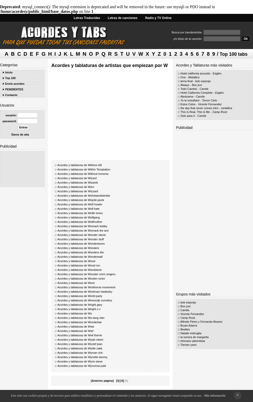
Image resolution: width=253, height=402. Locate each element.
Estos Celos (187, 104)
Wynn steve (95, 361)
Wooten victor (96, 278)
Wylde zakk (95, 348)
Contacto (11, 95)
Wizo (91, 186)
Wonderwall (95, 256)
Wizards (93, 182)
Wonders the (96, 252)
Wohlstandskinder (99, 195)
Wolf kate (94, 208)
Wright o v (94, 309)
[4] (122, 380)
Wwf (90, 330)
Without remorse (98, 173)
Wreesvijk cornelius (100, 300)
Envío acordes (14, 83)
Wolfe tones (95, 213)
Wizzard (93, 191)
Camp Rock (219, 111)
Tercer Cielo (209, 100)
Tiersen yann (188, 344)
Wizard (92, 178)
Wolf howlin (95, 204)
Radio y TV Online (158, 18)
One (183, 77)
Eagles (217, 73)
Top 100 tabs (234, 54)
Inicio (9, 72)
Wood (91, 261)
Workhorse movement (101, 287)
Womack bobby (97, 226)
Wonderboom (96, 243)
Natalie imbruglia (190, 333)
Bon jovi (197, 85)
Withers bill (95, 165)
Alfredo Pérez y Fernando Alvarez (201, 321)
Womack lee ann (98, 230)
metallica (226, 108)
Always (184, 85)
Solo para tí (187, 115)
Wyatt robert (95, 339)
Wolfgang (94, 217)
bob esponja (203, 81)
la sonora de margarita (194, 337)
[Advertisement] (22, 169)
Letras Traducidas (87, 18)
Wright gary (95, 304)
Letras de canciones (122, 18)
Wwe (91, 326)
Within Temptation (99, 169)
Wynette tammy (97, 357)
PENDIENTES (14, 89)
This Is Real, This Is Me (195, 111)
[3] (117, 380)
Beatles (185, 329)
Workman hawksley (100, 291)
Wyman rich (95, 352)
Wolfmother (95, 221)
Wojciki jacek (96, 200)
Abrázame (186, 96)
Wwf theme (95, 335)
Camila (204, 88)
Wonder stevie (97, 234)
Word (91, 282)
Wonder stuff (96, 239)
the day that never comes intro (199, 108)
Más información (214, 395)
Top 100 (10, 78)
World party (95, 296)
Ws (90, 313)
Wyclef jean (95, 344)
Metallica (193, 77)
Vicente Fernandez (210, 104)
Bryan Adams (188, 325)
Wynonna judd (97, 365)
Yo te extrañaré (189, 100)
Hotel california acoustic (195, 73)
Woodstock (95, 269)
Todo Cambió (188, 88)
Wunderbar (95, 322)
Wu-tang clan (96, 317)
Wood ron (94, 265)
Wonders (93, 248)
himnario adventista (192, 340)
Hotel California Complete (196, 92)
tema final (186, 81)
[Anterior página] (102, 380)
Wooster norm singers (101, 274)
